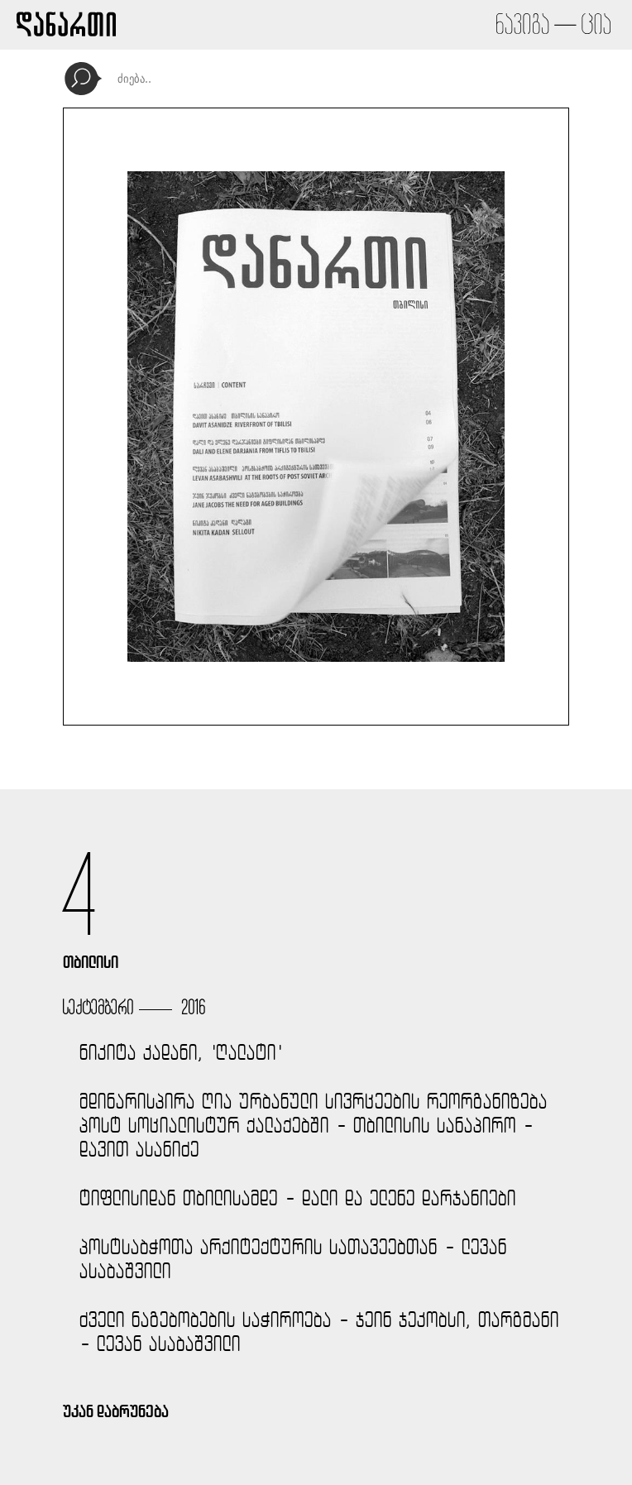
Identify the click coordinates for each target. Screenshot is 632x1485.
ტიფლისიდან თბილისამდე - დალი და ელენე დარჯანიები (297, 1198)
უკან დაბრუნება (116, 1411)
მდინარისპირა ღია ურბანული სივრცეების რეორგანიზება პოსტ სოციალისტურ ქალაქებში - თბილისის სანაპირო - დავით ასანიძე (313, 1126)
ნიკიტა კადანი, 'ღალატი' (180, 1053)
